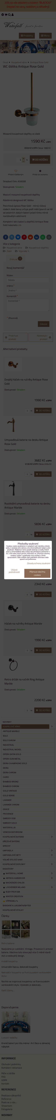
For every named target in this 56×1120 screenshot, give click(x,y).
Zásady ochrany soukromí (38, 563)
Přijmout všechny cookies (37, 573)
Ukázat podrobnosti (14, 571)
